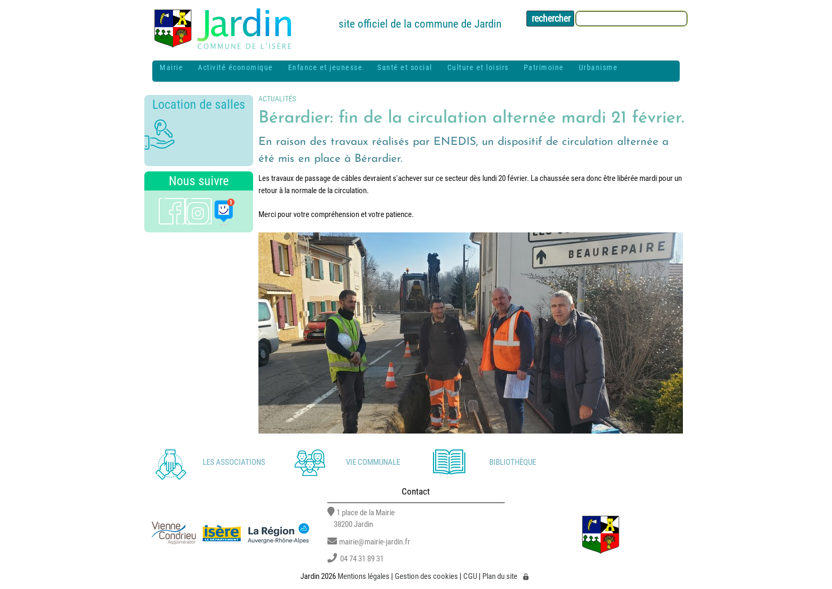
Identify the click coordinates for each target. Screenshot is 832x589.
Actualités (277, 98)
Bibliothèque (512, 462)
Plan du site (499, 576)
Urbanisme (598, 67)
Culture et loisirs (478, 67)
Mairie (171, 67)
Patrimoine (544, 67)
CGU (470, 576)
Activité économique (235, 67)
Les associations (234, 462)
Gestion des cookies (426, 576)
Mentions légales (363, 576)
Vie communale (373, 462)
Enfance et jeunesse (325, 67)
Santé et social (404, 67)
